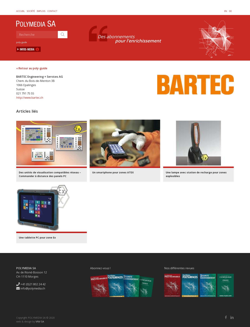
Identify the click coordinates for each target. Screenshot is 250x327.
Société (31, 11)
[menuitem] (225, 11)
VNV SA (40, 321)
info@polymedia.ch (30, 288)
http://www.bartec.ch (29, 98)
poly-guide (21, 42)
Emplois (41, 11)
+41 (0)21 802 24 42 (31, 284)
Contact (52, 11)
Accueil (20, 11)
